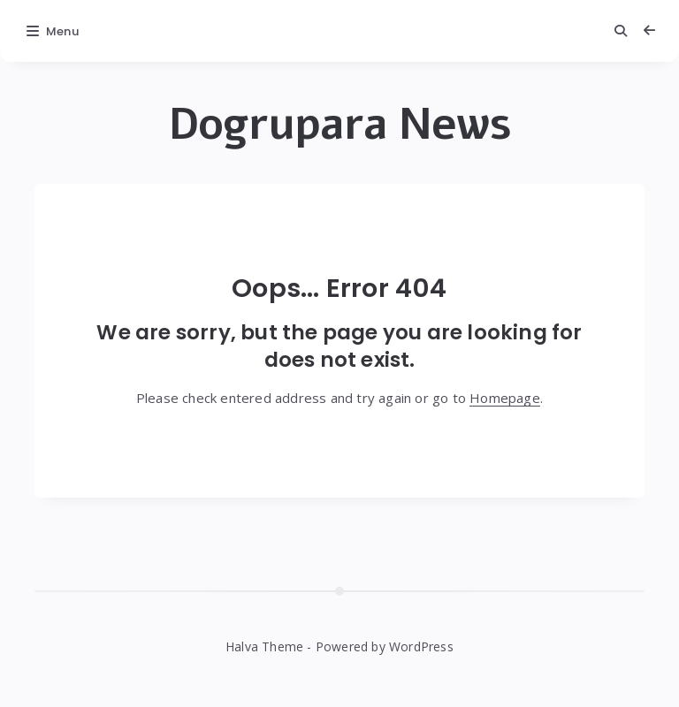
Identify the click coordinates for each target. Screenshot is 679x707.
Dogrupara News (340, 125)
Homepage (504, 398)
